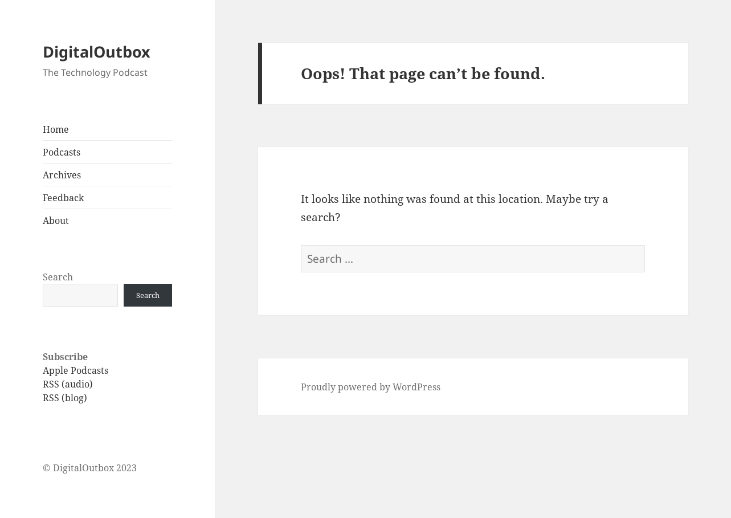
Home (56, 129)
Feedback (63, 197)
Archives (62, 175)
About (56, 220)
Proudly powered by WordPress (370, 387)
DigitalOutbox (96, 51)
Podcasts (61, 152)
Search (58, 277)
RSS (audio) (68, 384)
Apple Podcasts (75, 370)
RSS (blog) (65, 397)
